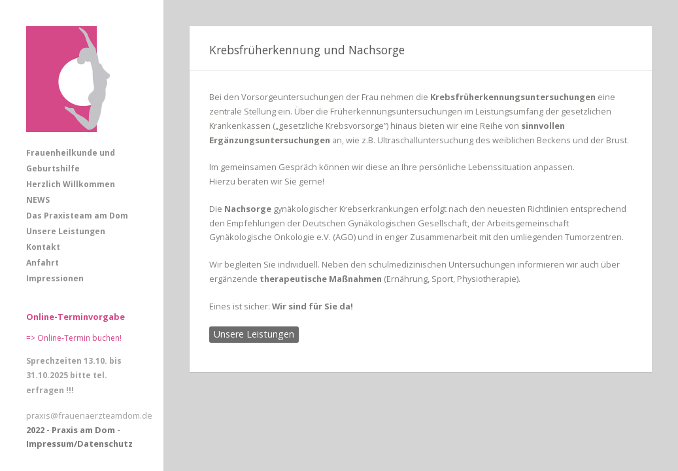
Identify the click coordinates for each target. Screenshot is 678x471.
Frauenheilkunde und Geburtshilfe (70, 160)
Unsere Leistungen (65, 231)
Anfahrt (42, 262)
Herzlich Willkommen (70, 184)
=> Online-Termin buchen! (74, 337)
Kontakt (43, 247)
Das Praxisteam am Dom (77, 215)
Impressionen (55, 278)
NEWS (38, 199)
